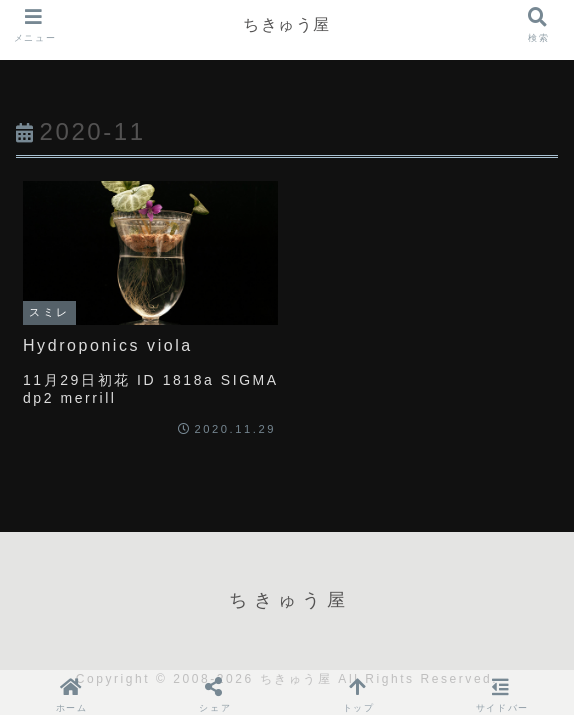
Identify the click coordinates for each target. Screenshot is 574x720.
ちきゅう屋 (287, 24)
